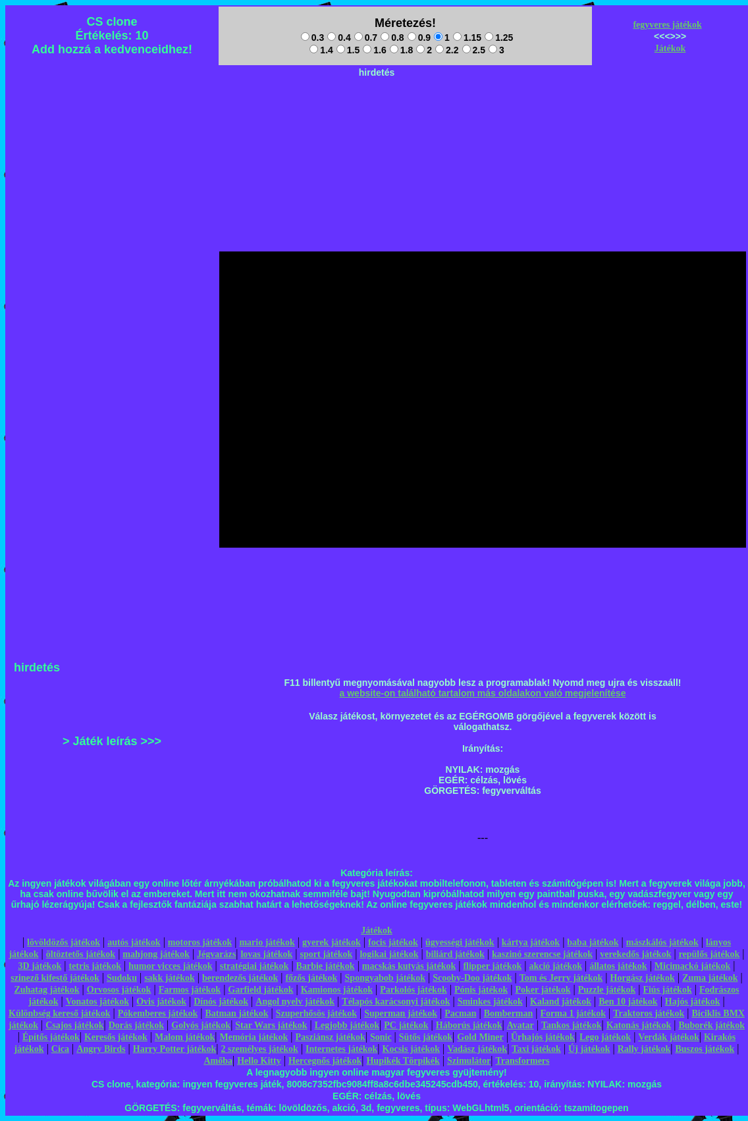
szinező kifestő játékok (55, 978)
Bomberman (508, 1013)
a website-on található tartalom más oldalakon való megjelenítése (483, 693)
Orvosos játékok (119, 990)
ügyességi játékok (459, 942)
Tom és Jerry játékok (561, 978)
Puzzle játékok (606, 990)
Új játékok (589, 1049)
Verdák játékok (668, 1037)
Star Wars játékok (271, 1025)
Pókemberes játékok (158, 1013)
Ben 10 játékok (628, 1001)
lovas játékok (266, 954)
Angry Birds (100, 1049)
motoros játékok (200, 942)
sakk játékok (169, 978)
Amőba (217, 1061)
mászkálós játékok (662, 942)
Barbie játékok (325, 966)
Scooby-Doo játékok (472, 978)
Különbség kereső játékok (60, 1013)
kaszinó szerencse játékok (542, 954)
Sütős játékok (425, 1037)
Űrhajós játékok (543, 1037)
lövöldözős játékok (63, 942)
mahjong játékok (156, 954)
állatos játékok (618, 966)
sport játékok (326, 954)
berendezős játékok (240, 978)
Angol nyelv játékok (294, 1001)
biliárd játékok (455, 954)
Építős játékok (51, 1037)
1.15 (467, 37)
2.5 (473, 50)
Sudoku (122, 978)
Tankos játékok (571, 1025)
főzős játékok (311, 978)
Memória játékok (254, 1037)
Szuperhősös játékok (316, 1013)
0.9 (419, 37)
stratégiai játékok (254, 966)
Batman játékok (236, 1013)
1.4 (321, 50)
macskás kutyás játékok (409, 966)
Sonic (381, 1037)
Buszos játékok (704, 1049)
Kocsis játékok (412, 1049)
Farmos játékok (190, 990)
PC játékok (406, 1025)
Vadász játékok (477, 1049)
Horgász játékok (642, 978)
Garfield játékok (260, 990)
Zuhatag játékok (46, 990)
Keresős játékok (115, 1037)
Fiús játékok (667, 990)
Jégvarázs (216, 954)
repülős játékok (709, 954)
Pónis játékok (481, 990)
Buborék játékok (711, 1025)
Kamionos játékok (337, 990)
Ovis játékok (161, 1001)
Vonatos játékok (97, 1001)
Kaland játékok (560, 1001)
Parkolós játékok (413, 990)
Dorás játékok (136, 1025)
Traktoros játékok (648, 1013)
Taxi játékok (536, 1049)
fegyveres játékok (667, 25)
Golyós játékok (200, 1025)
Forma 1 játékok (573, 1013)
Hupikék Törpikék (402, 1061)
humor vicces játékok (170, 966)
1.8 (401, 50)
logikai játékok (389, 954)
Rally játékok (644, 1049)
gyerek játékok (331, 942)
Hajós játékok (692, 1001)
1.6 (374, 50)
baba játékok (592, 942)
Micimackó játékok (692, 966)
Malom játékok (185, 1037)
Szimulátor (469, 1061)
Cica (60, 1049)
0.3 (312, 37)
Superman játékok (400, 1013)
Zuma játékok (709, 978)
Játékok (669, 48)
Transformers (522, 1061)
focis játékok (393, 942)
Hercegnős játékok (324, 1061)
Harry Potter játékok (174, 1049)
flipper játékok (492, 966)
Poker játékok (542, 990)
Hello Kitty (259, 1061)
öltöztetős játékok (80, 954)
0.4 (338, 37)
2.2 (446, 50)
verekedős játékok (635, 954)
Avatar (520, 1025)
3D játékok (39, 966)
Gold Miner (480, 1037)
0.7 (365, 37)
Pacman (460, 1013)
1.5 (348, 50)
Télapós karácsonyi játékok (396, 1001)
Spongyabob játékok (385, 978)
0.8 (392, 37)
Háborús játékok (469, 1025)
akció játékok (555, 966)
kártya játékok (531, 942)
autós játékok (134, 942)
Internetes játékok (341, 1049)
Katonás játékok (638, 1025)
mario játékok (266, 942)
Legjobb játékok (347, 1025)
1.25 (499, 37)
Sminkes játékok (490, 1001)
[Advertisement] (376, 112)
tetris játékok (94, 966)
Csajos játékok (74, 1025)
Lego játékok (605, 1037)
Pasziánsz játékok (330, 1037)
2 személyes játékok (259, 1049)
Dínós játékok (221, 1001)
